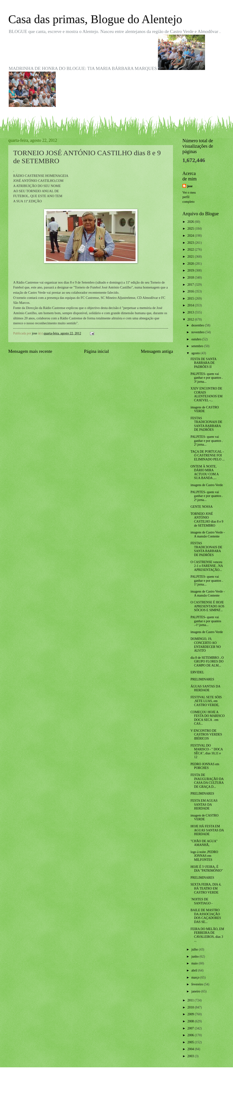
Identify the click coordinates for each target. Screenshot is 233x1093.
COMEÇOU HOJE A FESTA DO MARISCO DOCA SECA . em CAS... (207, 718)
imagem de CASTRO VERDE (204, 817)
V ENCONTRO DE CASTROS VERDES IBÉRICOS (206, 734)
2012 (191, 319)
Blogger (142, 1083)
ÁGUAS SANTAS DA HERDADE (205, 688)
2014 (191, 305)
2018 (191, 277)
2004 (191, 1049)
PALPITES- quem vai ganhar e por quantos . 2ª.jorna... (206, 440)
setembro (197, 346)
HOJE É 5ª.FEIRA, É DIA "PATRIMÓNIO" (206, 869)
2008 (191, 1021)
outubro (196, 339)
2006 (191, 1035)
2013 (191, 312)
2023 (191, 242)
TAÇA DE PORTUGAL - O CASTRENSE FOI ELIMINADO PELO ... (207, 455)
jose (190, 186)
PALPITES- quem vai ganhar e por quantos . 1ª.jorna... (206, 580)
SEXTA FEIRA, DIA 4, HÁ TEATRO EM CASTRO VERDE (205, 888)
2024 (191, 235)
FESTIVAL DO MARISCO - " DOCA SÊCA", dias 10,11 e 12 (206, 751)
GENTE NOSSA (201, 506)
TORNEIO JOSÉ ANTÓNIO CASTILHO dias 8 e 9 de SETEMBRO (206, 519)
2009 (191, 1014)
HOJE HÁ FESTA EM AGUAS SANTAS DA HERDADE (207, 830)
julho (195, 949)
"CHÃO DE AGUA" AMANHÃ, (203, 843)
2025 (191, 228)
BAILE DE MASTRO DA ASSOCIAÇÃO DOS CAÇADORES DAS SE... (205, 916)
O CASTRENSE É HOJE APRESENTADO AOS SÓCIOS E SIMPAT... (207, 606)
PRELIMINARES (202, 679)
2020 (191, 263)
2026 (191, 221)
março (195, 977)
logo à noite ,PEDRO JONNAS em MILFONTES (204, 855)
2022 (191, 249)
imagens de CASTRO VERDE (204, 409)
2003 (191, 1056)
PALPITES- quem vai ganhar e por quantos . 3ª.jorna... (206, 377)
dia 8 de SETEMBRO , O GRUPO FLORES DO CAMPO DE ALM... (207, 661)
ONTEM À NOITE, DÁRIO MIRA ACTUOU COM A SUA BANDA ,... (204, 472)
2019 (191, 270)
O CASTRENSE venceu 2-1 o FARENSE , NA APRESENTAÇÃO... (206, 566)
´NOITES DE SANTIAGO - (201, 901)
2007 (191, 1028)
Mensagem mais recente (30, 351)
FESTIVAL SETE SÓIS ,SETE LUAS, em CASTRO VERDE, (206, 701)
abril (194, 970)
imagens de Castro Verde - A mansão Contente (207, 534)
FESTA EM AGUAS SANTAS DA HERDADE (203, 804)
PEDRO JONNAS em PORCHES (204, 766)
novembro (198, 332)
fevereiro (197, 984)
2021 (191, 256)
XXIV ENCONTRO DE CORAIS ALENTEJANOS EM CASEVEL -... (206, 394)
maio (195, 963)
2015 (191, 298)
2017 (191, 284)
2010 (191, 1007)
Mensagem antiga (157, 351)
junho (195, 956)
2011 (191, 1000)
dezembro (198, 325)
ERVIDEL (197, 672)
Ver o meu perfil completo (189, 197)
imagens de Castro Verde (206, 485)
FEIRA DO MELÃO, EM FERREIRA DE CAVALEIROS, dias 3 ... (207, 935)
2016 (191, 291)
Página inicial (96, 351)
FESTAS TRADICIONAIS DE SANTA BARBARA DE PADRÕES (206, 424)
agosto (196, 353)
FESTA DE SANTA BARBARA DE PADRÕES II (203, 363)
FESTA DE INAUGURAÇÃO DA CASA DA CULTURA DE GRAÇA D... (206, 780)
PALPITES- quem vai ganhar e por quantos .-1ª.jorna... (205, 621)
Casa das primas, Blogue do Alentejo (95, 19)
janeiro (196, 991)
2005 (191, 1042)
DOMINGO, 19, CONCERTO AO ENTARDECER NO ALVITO (205, 644)
